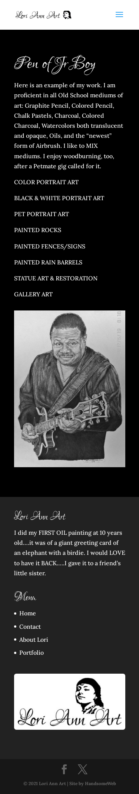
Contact (30, 626)
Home (27, 613)
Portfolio (31, 652)
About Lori (33, 639)
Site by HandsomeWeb (92, 783)
